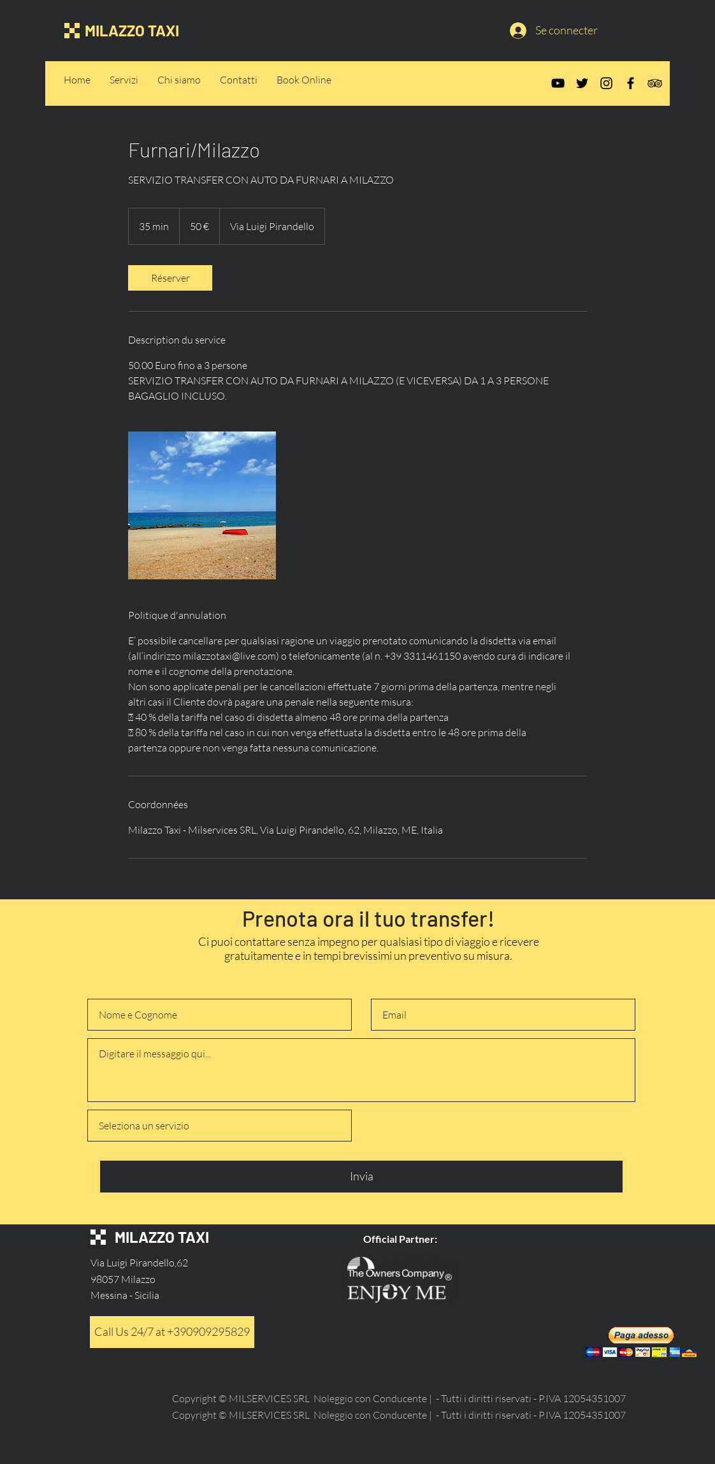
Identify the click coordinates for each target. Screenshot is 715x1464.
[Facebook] (631, 83)
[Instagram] (606, 83)
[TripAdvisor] (655, 83)
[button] (641, 1342)
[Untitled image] (202, 505)
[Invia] (361, 1176)
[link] (170, 278)
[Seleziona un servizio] (219, 1125)
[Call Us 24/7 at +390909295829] (172, 1332)
